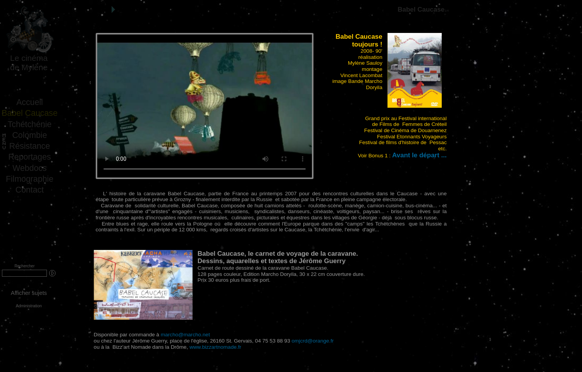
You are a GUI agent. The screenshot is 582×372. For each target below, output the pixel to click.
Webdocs (29, 168)
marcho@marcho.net (185, 335)
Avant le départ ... (419, 155)
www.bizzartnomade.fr (215, 347)
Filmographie (29, 179)
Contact (29, 190)
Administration (29, 305)
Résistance (29, 146)
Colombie (29, 135)
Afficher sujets (29, 293)
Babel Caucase (29, 113)
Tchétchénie (30, 124)
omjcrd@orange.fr (313, 341)
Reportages (29, 157)
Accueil (29, 102)
